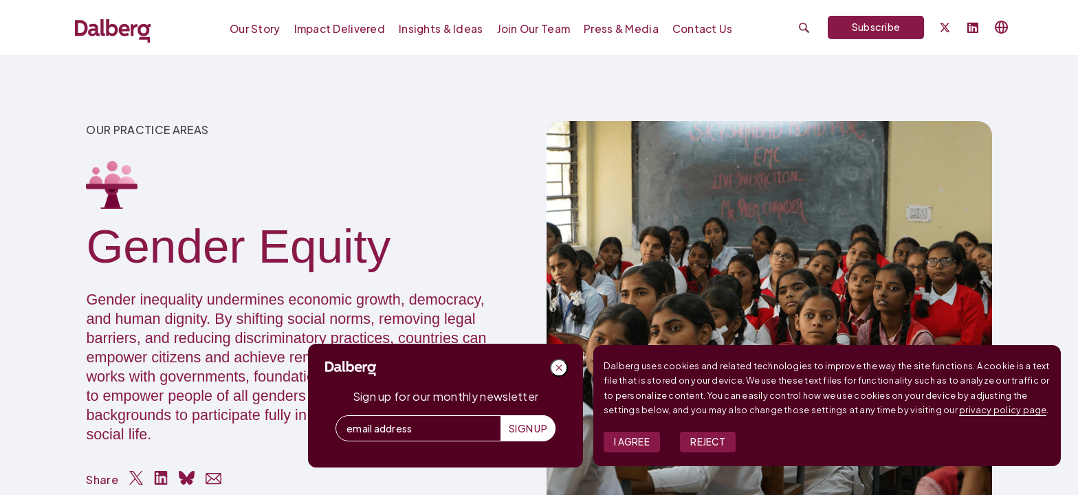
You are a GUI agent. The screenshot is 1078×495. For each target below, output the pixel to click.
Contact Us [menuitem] (702, 28)
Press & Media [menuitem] (621, 28)
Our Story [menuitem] (255, 28)
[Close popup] (559, 368)
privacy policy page (1002, 409)
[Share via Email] (214, 479)
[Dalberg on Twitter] (945, 27)
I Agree (632, 442)
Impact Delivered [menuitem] (339, 28)
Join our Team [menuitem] (534, 28)
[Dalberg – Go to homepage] (113, 30)
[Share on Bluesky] (187, 478)
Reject (707, 442)
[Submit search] (804, 28)
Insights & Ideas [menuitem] (441, 28)
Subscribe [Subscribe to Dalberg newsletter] (876, 27)
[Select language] (1002, 27)
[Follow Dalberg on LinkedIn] (973, 28)
